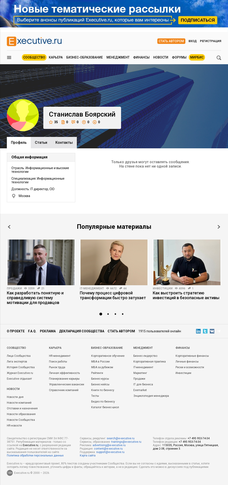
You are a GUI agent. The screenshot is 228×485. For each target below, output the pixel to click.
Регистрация (210, 41)
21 (42, 288)
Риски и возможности (190, 367)
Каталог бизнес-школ (105, 407)
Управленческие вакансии (66, 384)
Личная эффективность (64, 373)
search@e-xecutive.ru (121, 438)
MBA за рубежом (102, 367)
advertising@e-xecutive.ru (109, 445)
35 (53, 122)
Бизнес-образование (84, 57)
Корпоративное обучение (107, 355)
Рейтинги (97, 373)
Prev (9, 227)
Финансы (141, 57)
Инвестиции (163, 288)
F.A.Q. (32, 331)
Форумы (179, 57)
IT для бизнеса (143, 384)
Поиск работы (58, 361)
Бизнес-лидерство (145, 355)
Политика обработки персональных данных (35, 455)
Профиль (19, 142)
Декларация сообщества (81, 331)
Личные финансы (187, 361)
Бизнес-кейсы (100, 384)
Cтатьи (41, 142)
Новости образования (21, 414)
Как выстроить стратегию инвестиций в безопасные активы (186, 295)
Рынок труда (57, 367)
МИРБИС (197, 57)
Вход (193, 41)
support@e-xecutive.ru (110, 452)
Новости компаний (19, 402)
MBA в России (100, 361)
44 (125, 288)
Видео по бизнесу (103, 401)
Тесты (95, 395)
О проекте (16, 331)
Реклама (48, 331)
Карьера (56, 57)
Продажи (14, 288)
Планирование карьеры (64, 378)
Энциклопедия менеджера (151, 395)
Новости (160, 57)
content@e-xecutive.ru (108, 448)
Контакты (64, 142)
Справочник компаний (63, 390)
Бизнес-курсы (100, 378)
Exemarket (140, 390)
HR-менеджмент (59, 355)
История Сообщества (21, 367)
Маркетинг (140, 373)
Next (219, 227)
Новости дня (15, 397)
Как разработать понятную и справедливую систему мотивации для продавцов (35, 297)
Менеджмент (118, 57)
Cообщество (16, 347)
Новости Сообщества (21, 419)
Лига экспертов (17, 361)
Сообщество (34, 57)
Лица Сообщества (19, 355)
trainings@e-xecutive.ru (126, 441)
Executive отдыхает (19, 378)
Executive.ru (30, 445)
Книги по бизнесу (102, 390)
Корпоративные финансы (192, 355)
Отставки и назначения (22, 408)
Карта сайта (88, 455)
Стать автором (171, 41)
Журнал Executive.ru (20, 373)
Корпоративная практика (149, 361)
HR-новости (14, 425)
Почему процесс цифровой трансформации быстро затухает (113, 295)
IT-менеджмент (92, 288)
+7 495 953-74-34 (199, 438)
